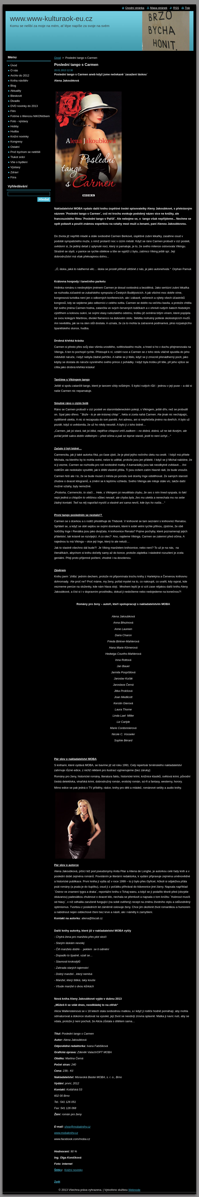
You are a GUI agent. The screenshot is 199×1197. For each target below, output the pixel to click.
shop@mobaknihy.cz (77, 1126)
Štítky (58, 1170)
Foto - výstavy (19, 121)
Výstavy (15, 167)
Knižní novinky (73, 1170)
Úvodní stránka (134, 8)
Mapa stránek (158, 8)
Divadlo (15, 101)
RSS (176, 8)
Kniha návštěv (19, 80)
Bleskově (16, 95)
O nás (14, 70)
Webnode (134, 1189)
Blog (13, 85)
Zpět (57, 1181)
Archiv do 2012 (19, 75)
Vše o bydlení (19, 162)
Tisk (187, 8)
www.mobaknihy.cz (66, 1132)
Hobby (14, 126)
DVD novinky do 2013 (24, 106)
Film (13, 111)
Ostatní (14, 146)
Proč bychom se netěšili (25, 152)
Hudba (14, 131)
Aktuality (15, 90)
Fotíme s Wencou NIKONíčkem (30, 116)
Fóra (13, 177)
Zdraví (14, 172)
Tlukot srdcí (17, 157)
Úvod (57, 57)
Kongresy (16, 141)
